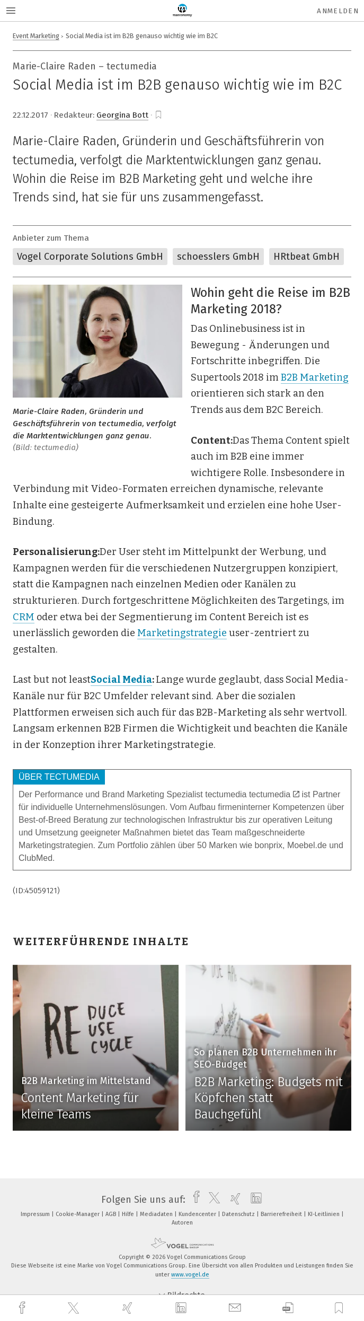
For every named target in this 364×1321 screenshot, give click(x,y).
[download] (288, 1308)
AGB (111, 1214)
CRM (23, 617)
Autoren (182, 1222)
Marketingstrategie (182, 633)
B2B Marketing (315, 377)
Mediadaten (157, 1214)
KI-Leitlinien (324, 1214)
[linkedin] (182, 1308)
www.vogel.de (190, 1274)
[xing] (128, 1308)
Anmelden (338, 10)
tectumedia (274, 794)
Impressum (36, 1214)
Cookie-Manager (78, 1214)
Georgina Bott (122, 115)
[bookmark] (158, 115)
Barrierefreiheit (282, 1214)
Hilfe (129, 1214)
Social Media (121, 679)
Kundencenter (198, 1214)
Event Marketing (36, 36)
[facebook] (23, 1308)
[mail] (236, 1308)
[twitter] (74, 1308)
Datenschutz (239, 1214)
